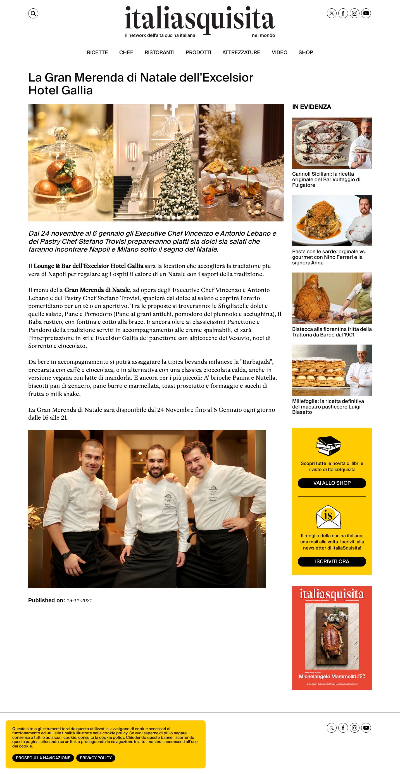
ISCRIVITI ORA (332, 561)
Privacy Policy (96, 758)
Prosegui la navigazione (43, 758)
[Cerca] (33, 13)
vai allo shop (332, 483)
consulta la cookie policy (101, 737)
